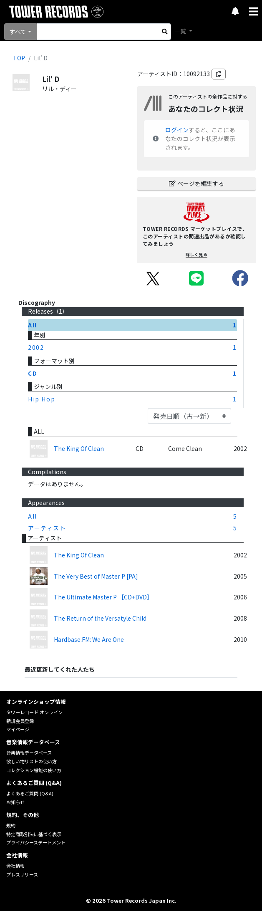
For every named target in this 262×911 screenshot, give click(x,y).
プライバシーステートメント (36, 842)
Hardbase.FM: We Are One (89, 639)
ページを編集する (196, 183)
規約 (10, 825)
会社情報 (15, 865)
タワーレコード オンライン (34, 712)
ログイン (177, 130)
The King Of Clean (79, 448)
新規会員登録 (20, 721)
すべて (18, 31)
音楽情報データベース (29, 752)
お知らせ (15, 802)
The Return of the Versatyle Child (100, 618)
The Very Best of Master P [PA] (96, 576)
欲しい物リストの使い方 (31, 761)
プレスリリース (22, 874)
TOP (19, 58)
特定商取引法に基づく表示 (33, 834)
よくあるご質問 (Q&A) (29, 793)
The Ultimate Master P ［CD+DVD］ (103, 597)
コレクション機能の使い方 (33, 770)
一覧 (180, 31)
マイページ (17, 729)
